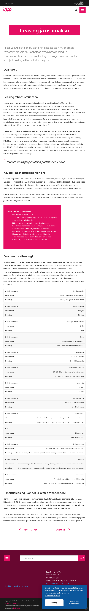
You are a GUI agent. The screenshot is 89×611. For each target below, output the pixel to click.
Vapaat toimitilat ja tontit (57, 584)
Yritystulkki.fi (9, 3)
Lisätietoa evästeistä (12, 603)
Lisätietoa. (16, 608)
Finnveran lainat (29, 530)
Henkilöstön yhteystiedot (17, 586)
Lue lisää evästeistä (52, 596)
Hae (82, 558)
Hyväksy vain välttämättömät (74, 603)
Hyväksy (54, 603)
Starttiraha (61, 530)
